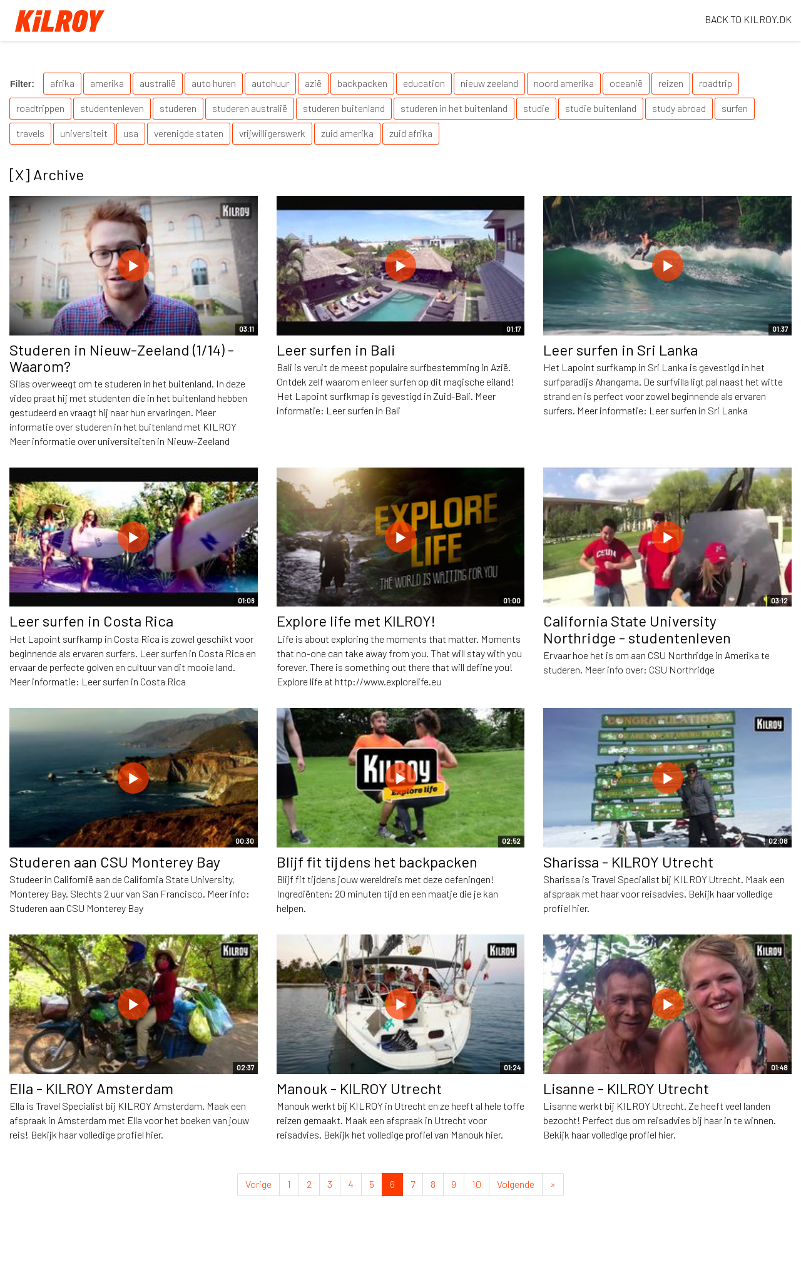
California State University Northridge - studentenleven (637, 629)
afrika (62, 83)
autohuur (270, 83)
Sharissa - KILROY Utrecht (628, 861)
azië (313, 83)
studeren (178, 108)
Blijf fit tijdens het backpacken (377, 861)
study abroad (679, 108)
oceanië (626, 83)
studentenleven (112, 108)
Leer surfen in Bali (336, 349)
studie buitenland (600, 108)
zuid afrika (410, 133)
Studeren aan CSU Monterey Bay (114, 861)
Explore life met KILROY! (356, 621)
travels (30, 133)
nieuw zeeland (489, 83)
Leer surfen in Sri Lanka (620, 349)
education (424, 83)
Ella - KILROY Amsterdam (91, 1088)
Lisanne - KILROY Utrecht (626, 1088)
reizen (670, 83)
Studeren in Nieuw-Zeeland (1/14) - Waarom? (121, 357)
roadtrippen (40, 108)
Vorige (258, 1184)
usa (130, 133)
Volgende (515, 1184)
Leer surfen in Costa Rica (91, 621)
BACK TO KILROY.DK (748, 19)
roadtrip (715, 83)
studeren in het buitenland (454, 108)
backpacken (362, 83)
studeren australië (249, 108)
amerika (107, 83)
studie (536, 108)
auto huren (213, 83)
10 (476, 1184)
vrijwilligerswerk (272, 133)
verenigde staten (188, 133)
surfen (735, 108)
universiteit (84, 133)
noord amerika (564, 83)
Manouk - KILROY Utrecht (359, 1088)
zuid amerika (347, 133)
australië (158, 83)
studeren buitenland (344, 108)
